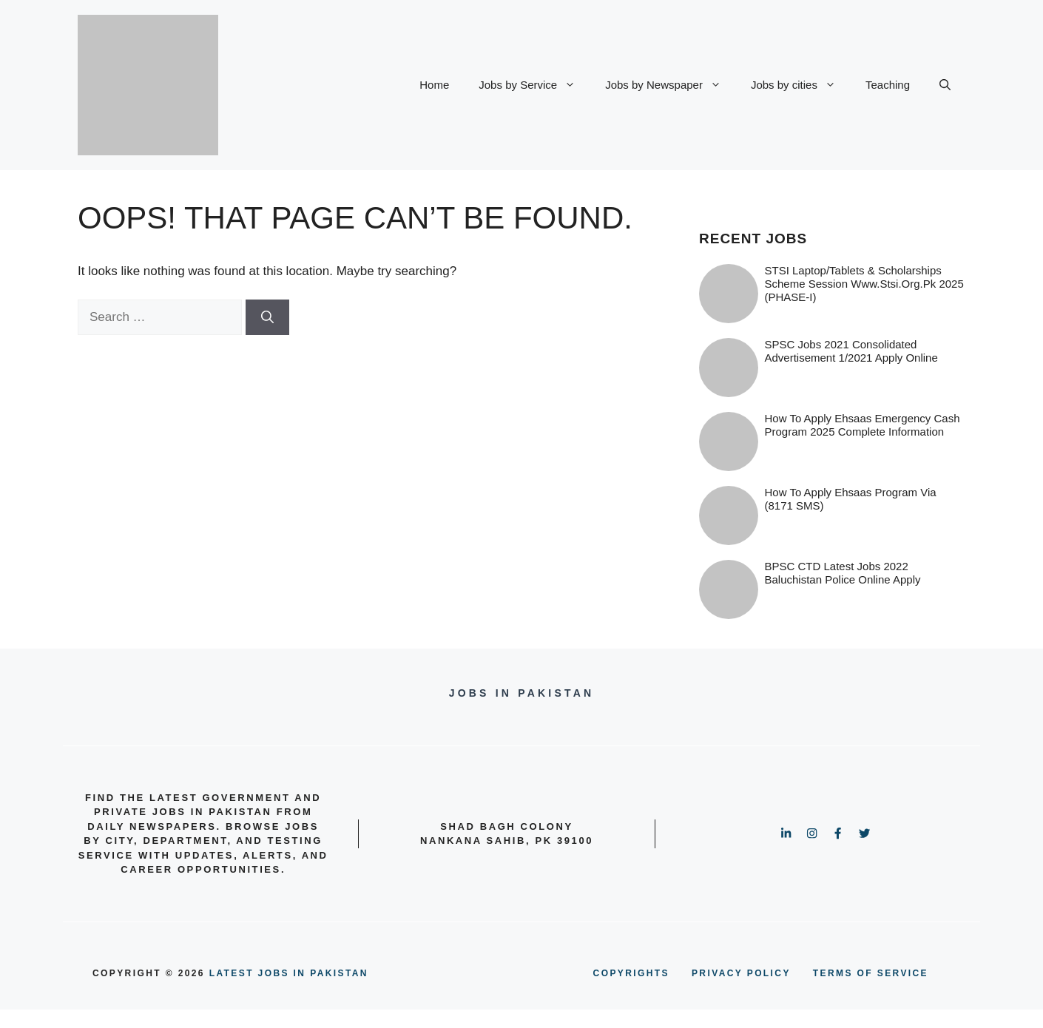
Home (434, 84)
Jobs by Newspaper (670, 85)
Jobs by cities (801, 85)
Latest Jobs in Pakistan (288, 973)
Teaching (887, 84)
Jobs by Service (534, 85)
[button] (945, 85)
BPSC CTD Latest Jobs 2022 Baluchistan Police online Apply (843, 573)
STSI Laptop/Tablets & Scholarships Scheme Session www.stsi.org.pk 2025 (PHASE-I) (864, 283)
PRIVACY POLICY (741, 973)
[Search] (267, 317)
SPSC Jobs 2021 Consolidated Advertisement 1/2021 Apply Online (851, 351)
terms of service (870, 973)
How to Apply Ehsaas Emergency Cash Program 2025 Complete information (862, 425)
